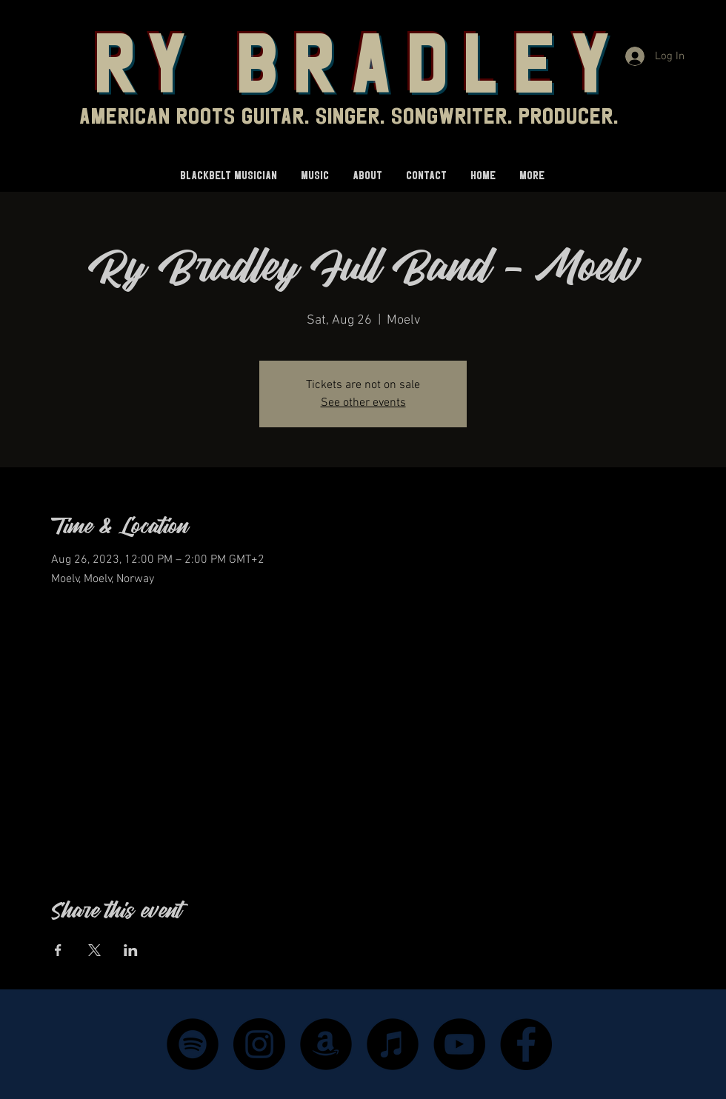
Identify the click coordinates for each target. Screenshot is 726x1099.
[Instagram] (259, 1044)
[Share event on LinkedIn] (131, 950)
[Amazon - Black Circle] (326, 1044)
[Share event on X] (94, 950)
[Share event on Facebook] (58, 950)
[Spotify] (193, 1044)
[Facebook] (526, 1044)
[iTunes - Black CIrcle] (393, 1044)
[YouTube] (459, 1044)
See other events (363, 402)
